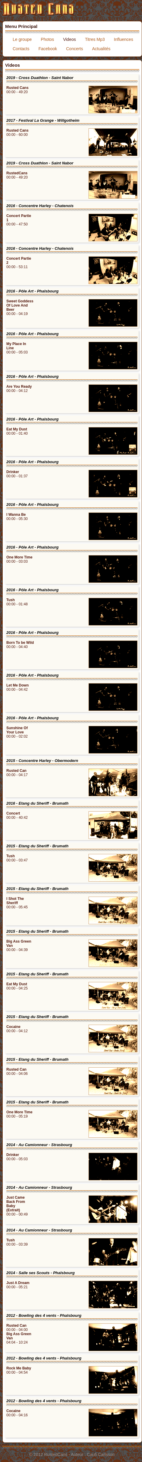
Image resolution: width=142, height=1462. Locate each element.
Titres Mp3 (95, 39)
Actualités (101, 48)
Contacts (21, 48)
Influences (123, 39)
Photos (47, 39)
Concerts (74, 48)
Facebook (47, 48)
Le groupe (22, 39)
